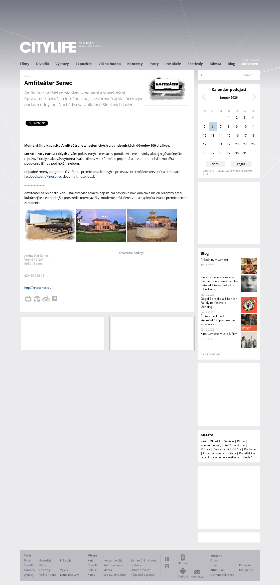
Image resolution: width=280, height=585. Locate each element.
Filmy (24, 63)
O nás (214, 560)
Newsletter (197, 576)
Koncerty (135, 63)
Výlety (232, 453)
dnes (215, 164)
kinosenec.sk (85, 176)
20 (212, 144)
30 (237, 153)
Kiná (204, 441)
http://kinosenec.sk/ (37, 287)
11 (253, 126)
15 (228, 135)
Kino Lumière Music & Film (219, 334)
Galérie (229, 441)
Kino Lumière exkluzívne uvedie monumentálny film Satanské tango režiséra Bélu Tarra (219, 283)
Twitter (167, 566)
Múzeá (205, 449)
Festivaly (195, 63)
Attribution (217, 570)
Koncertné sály (211, 445)
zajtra (241, 164)
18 (253, 135)
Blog (231, 63)
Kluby (241, 441)
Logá (213, 565)
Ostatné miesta (213, 453)
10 (245, 126)
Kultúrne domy (234, 445)
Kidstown (250, 63)
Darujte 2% (246, 570)
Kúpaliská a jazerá (142, 574)
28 (220, 153)
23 (237, 144)
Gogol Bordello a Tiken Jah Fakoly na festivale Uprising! (219, 303)
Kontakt (216, 555)
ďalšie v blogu (210, 354)
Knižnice (250, 449)
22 (228, 144)
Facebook (167, 558)
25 (253, 144)
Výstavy (62, 63)
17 (245, 135)
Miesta (215, 63)
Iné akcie (173, 63)
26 (204, 153)
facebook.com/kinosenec (43, 176)
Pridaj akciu (246, 565)
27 (212, 153)
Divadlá (42, 63)
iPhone (183, 563)
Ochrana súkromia (222, 574)
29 (228, 153)
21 (220, 144)
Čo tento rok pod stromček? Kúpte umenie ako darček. (218, 320)
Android (183, 576)
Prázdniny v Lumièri (214, 259)
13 (212, 135)
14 (220, 135)
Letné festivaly (69, 574)
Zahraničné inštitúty (227, 449)
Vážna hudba (109, 63)
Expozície (84, 63)
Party (154, 63)
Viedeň (247, 457)
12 (204, 135)
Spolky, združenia (114, 574)
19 (204, 144)
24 (245, 144)
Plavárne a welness (226, 457)
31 (245, 153)
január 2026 (229, 97)
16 (237, 135)
